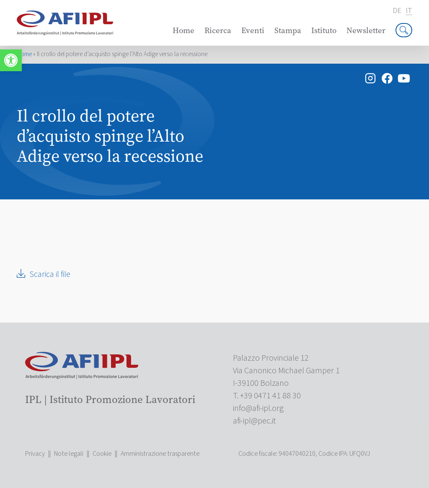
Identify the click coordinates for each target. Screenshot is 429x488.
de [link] (397, 11)
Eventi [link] (252, 30)
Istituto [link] (323, 30)
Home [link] (183, 30)
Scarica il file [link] (49, 274)
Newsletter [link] (365, 30)
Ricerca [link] (217, 30)
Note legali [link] (68, 453)
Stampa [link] (287, 30)
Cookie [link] (102, 453)
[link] (11, 60)
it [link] (409, 11)
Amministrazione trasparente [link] (160, 453)
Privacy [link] (35, 453)
